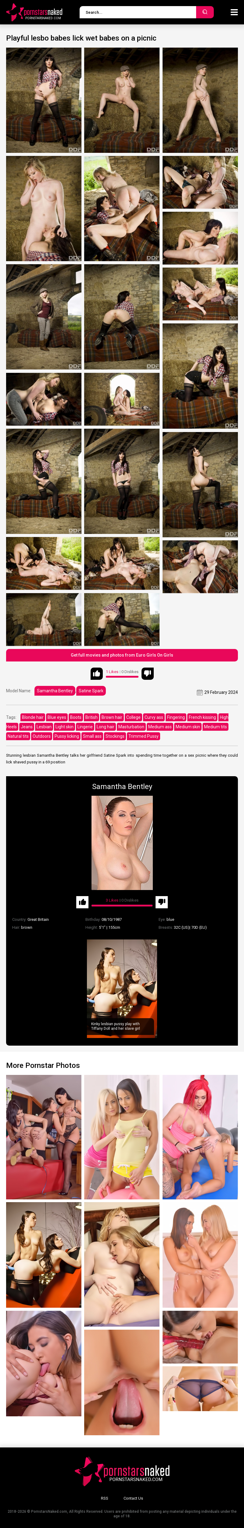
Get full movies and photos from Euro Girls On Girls (122, 655)
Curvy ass (154, 717)
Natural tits (18, 736)
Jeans (27, 726)
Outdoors (42, 736)
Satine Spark (91, 690)
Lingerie (85, 726)
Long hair (105, 726)
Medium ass (160, 726)
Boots (75, 717)
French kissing (202, 717)
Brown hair (112, 717)
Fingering (176, 717)
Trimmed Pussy (143, 736)
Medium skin (188, 726)
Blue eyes (57, 717)
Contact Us (133, 1498)
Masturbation (131, 726)
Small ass (92, 736)
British (91, 717)
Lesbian (44, 726)
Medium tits (215, 726)
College (133, 717)
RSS (104, 1498)
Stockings (115, 736)
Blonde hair (33, 717)
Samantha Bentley (55, 690)
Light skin (65, 726)
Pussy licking (67, 736)
